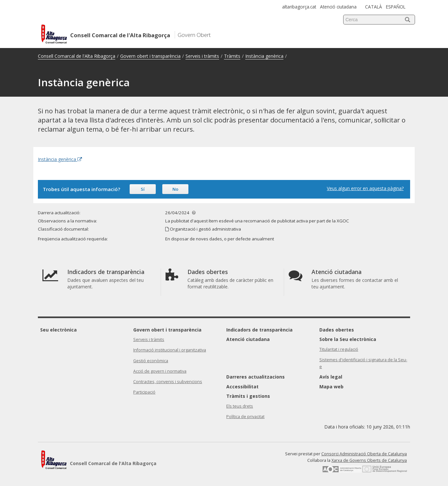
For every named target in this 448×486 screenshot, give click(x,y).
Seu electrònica (58, 330)
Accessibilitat (242, 386)
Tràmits (232, 56)
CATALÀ (373, 7)
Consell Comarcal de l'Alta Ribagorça (76, 56)
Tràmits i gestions (248, 396)
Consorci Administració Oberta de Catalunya (364, 454)
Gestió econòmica (150, 361)
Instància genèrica (264, 56)
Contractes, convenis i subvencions (167, 381)
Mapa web (331, 386)
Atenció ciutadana (338, 7)
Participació (144, 392)
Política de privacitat (245, 416)
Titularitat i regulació (338, 349)
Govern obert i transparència (150, 56)
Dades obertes (336, 330)
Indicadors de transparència (259, 330)
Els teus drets (239, 406)
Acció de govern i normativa (159, 371)
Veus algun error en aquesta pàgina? (365, 188)
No (175, 189)
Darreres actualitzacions (255, 377)
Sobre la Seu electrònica (347, 339)
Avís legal (330, 377)
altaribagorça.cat (299, 7)
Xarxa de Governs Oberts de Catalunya (369, 460)
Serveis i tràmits (202, 56)
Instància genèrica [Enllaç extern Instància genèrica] (60, 159)
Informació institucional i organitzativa (169, 350)
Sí (143, 189)
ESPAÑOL (396, 7)
